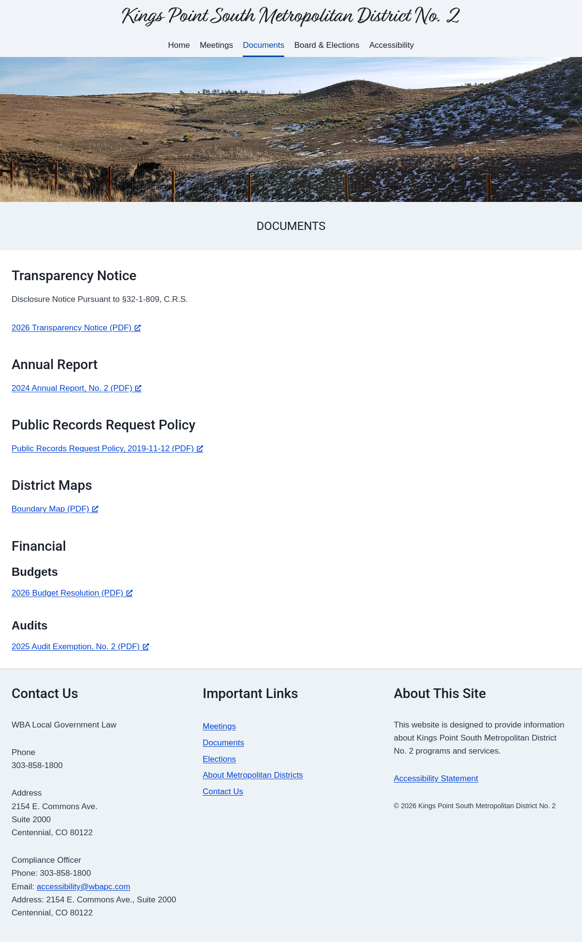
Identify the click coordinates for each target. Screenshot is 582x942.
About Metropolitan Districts (253, 775)
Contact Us (223, 791)
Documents (263, 45)
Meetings (216, 45)
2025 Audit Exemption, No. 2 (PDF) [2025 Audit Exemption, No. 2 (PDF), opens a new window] (80, 646)
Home (179, 45)
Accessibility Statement (436, 778)
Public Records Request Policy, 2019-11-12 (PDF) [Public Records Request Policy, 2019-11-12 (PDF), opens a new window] (107, 448)
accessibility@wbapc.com (83, 886)
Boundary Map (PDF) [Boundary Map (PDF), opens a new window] (55, 509)
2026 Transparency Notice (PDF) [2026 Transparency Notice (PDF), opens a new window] (76, 327)
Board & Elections (327, 45)
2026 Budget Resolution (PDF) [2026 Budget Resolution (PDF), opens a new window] (72, 593)
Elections (219, 759)
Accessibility (391, 45)
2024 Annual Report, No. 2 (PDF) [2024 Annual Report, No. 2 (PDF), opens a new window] (76, 388)
